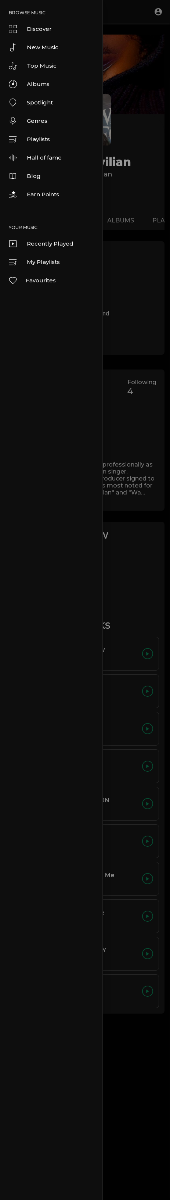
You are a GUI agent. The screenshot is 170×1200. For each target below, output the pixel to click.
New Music (33, 47)
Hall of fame (35, 158)
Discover (30, 29)
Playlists (29, 139)
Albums (29, 84)
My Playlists (34, 262)
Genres (28, 121)
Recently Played (41, 244)
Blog (25, 176)
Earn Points (34, 194)
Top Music (33, 66)
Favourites (32, 280)
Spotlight (31, 103)
